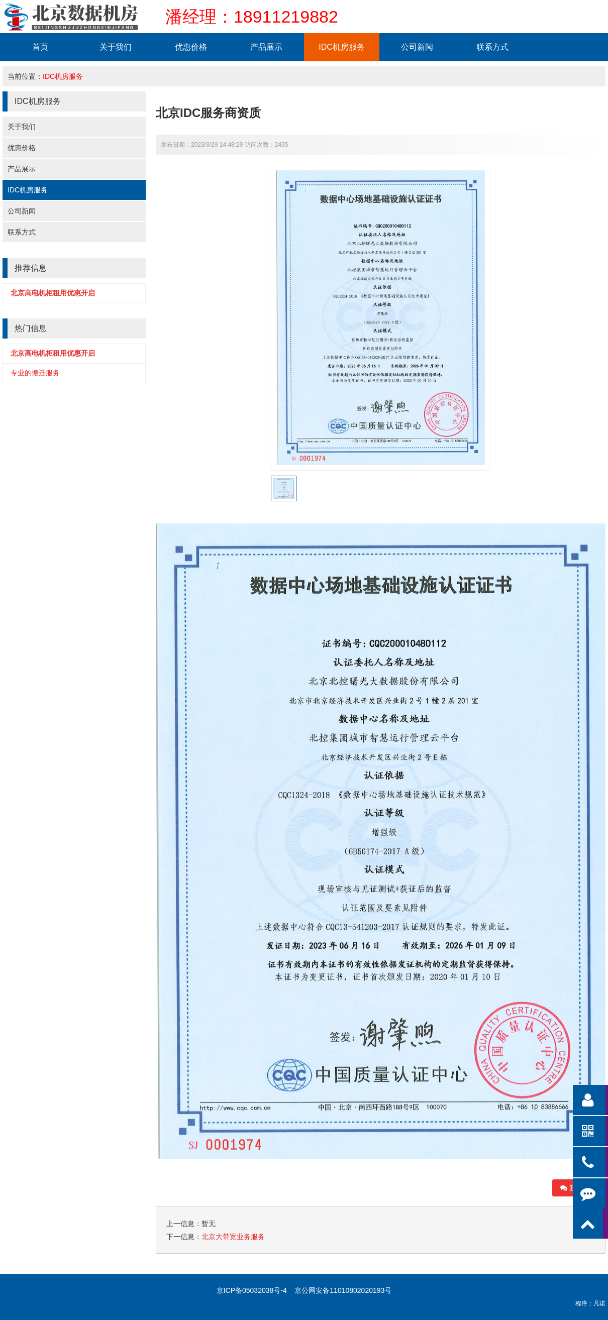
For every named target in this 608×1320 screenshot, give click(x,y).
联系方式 (492, 47)
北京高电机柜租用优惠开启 (53, 293)
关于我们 (115, 47)
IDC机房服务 (342, 47)
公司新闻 (417, 47)
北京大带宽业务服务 (233, 1237)
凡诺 (599, 1303)
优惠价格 (191, 47)
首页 (40, 47)
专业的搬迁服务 (35, 373)
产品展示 (266, 47)
